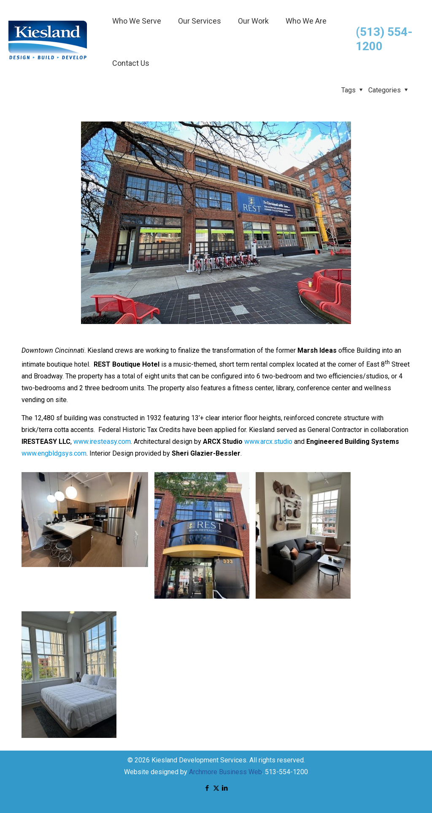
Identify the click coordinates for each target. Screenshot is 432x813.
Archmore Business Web (225, 772)
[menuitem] (137, 42)
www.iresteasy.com (102, 442)
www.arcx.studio (268, 442)
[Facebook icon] (207, 788)
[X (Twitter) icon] (216, 788)
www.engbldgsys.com (54, 453)
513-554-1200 (286, 772)
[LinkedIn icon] (225, 788)
